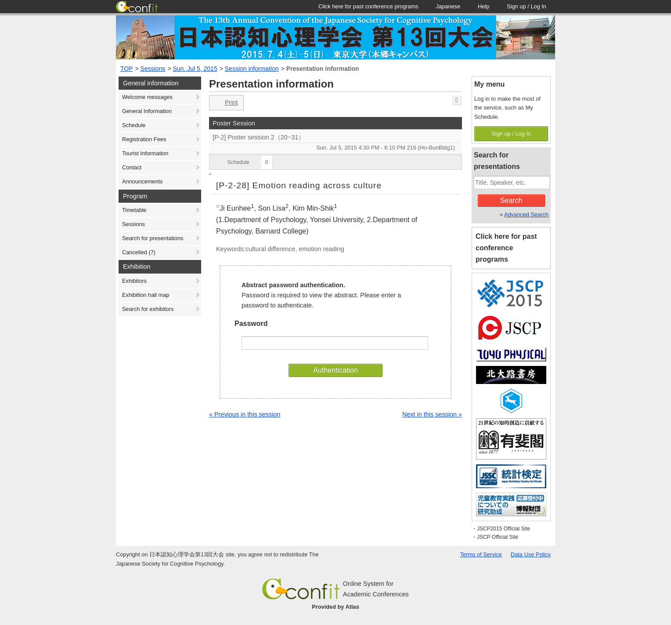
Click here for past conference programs (506, 248)
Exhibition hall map (145, 295)
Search (511, 200)
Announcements (142, 181)
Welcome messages (147, 97)
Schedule (133, 125)
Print (225, 102)
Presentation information (322, 68)
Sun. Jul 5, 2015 (195, 68)
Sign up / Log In (511, 133)
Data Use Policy (531, 554)
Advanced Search (526, 214)
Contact (131, 167)
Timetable (134, 210)
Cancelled (138, 252)
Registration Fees (144, 139)
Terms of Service (481, 554)
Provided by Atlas (335, 606)
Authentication (335, 370)
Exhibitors (134, 281)
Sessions (153, 68)
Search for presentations (152, 238)
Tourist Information (145, 153)
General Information (147, 111)
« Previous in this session (244, 414)
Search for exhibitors (147, 309)
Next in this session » (432, 414)
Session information (252, 68)
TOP (126, 68)
